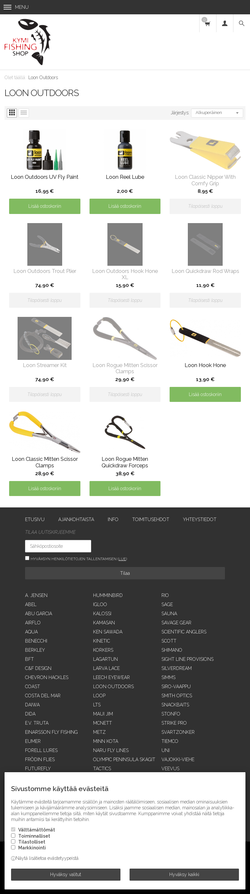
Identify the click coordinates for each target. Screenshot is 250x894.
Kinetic (101, 641)
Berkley (35, 650)
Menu (16, 7)
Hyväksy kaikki (184, 874)
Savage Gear (176, 622)
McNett (102, 723)
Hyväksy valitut (65, 874)
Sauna (169, 613)
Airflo (33, 622)
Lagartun (105, 659)
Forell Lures (41, 750)
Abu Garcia (38, 613)
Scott (168, 641)
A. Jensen (36, 595)
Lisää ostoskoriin (44, 206)
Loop (99, 695)
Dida (30, 714)
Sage (167, 604)
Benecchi (36, 641)
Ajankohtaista (76, 519)
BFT (29, 659)
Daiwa (32, 704)
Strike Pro (174, 723)
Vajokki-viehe (177, 759)
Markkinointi (32, 847)
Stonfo (170, 714)
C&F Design (38, 668)
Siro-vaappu (176, 686)
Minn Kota (105, 741)
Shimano (171, 650)
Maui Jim (103, 714)
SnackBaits (175, 704)
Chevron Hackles (46, 677)
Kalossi (102, 613)
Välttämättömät (36, 829)
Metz (99, 732)
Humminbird (108, 595)
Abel (30, 604)
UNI (165, 750)
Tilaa (125, 573)
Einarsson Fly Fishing (51, 732)
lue (122, 559)
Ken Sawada (107, 631)
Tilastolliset (31, 841)
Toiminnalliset (34, 836)
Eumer (33, 741)
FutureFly (38, 768)
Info (113, 519)
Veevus (170, 768)
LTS (97, 704)
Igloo (100, 604)
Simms (168, 677)
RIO (165, 595)
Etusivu (35, 519)
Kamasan (104, 622)
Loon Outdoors (113, 686)
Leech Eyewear (111, 677)
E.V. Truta (37, 723)
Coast (32, 686)
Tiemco (169, 741)
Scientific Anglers (183, 631)
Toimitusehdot (150, 519)
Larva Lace (106, 668)
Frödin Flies (40, 759)
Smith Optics (176, 695)
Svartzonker (178, 732)
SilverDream (176, 668)
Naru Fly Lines (111, 750)
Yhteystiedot (199, 519)
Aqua (31, 631)
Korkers (103, 650)
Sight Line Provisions (187, 659)
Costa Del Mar (43, 695)
